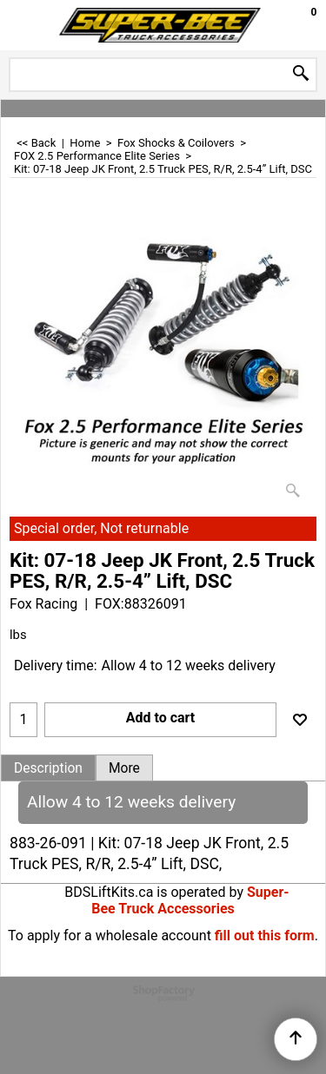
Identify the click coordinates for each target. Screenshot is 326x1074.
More (124, 768)
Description (48, 768)
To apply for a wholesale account (109, 935)
